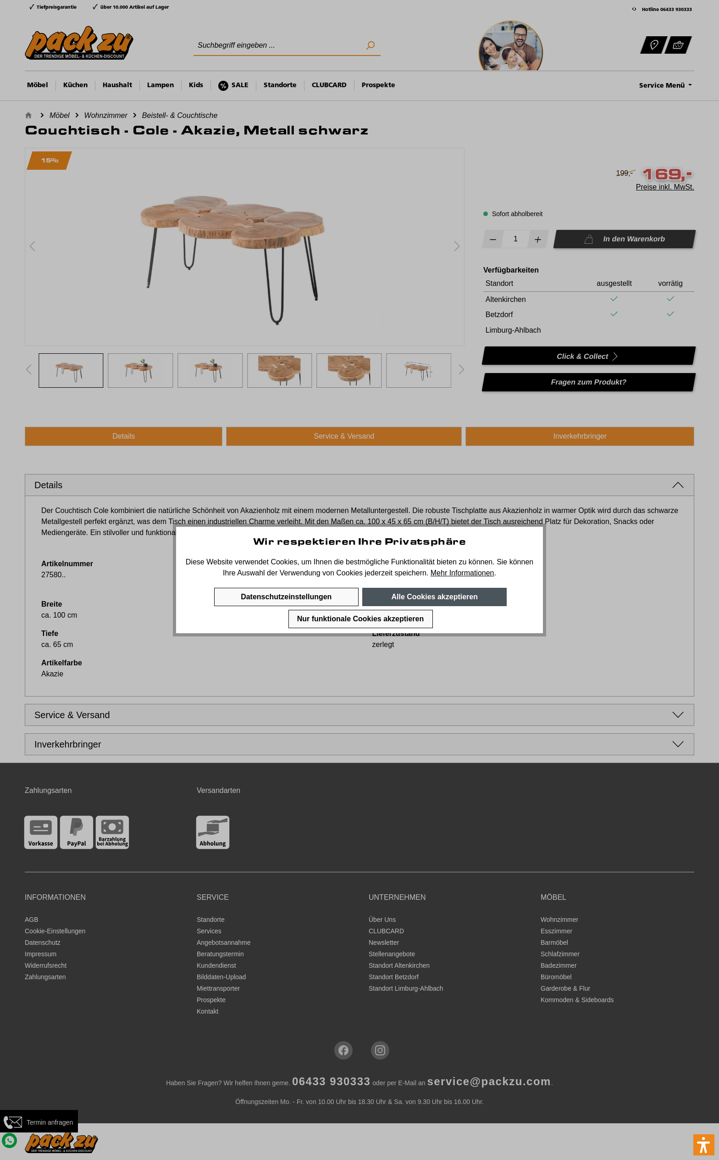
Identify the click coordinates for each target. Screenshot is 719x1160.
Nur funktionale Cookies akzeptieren (360, 619)
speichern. (411, 573)
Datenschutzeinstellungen (286, 597)
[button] (703, 1144)
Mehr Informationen (462, 573)
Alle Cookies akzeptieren (434, 597)
